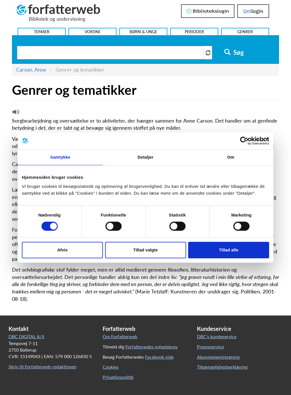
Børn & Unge (143, 31)
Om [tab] (230, 157)
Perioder (194, 31)
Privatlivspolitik (118, 377)
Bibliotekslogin (208, 11)
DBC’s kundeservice (216, 336)
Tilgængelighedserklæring (222, 366)
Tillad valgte (145, 249)
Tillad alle (228, 249)
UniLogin (253, 11)
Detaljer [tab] (145, 157)
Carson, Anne (31, 69)
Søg (234, 52)
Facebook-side (159, 357)
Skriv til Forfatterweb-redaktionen (42, 366)
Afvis (62, 249)
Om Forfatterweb (120, 336)
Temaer (41, 31)
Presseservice (210, 346)
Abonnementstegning (218, 357)
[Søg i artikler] (110, 52)
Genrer (245, 31)
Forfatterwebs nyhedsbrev (151, 346)
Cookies (111, 366)
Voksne (93, 31)
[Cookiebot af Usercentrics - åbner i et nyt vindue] (244, 140)
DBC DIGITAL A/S (26, 336)
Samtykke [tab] (60, 157)
